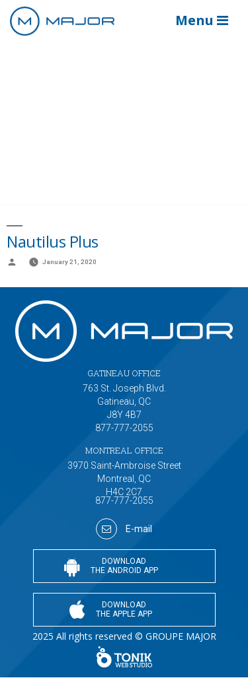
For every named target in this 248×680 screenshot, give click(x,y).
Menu (201, 20)
